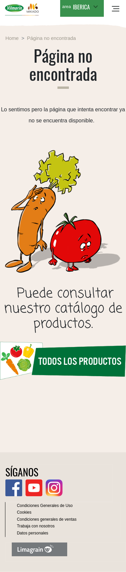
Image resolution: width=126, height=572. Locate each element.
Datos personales (32, 533)
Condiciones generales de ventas (46, 519)
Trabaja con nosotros (35, 526)
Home (12, 38)
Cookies (24, 512)
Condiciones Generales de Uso (45, 505)
